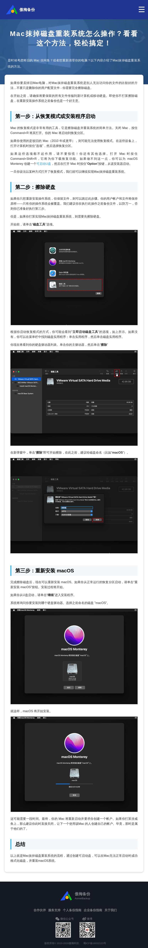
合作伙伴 (40, 910)
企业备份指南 (93, 910)
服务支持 (54, 910)
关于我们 (110, 910)
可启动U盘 (43, 163)
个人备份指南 (72, 910)
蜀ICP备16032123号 (94, 943)
